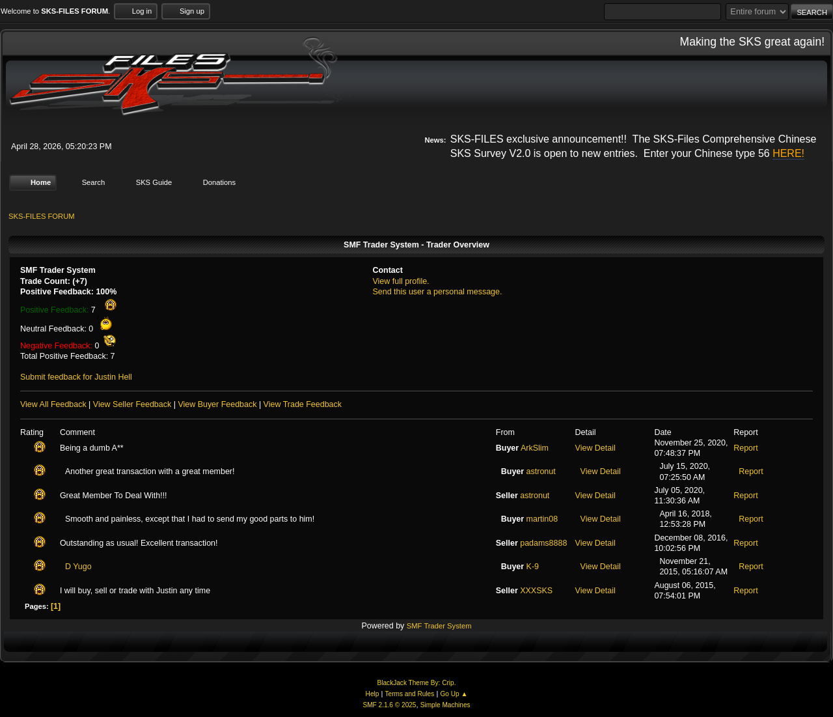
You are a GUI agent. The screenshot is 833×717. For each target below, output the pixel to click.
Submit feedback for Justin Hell (76, 377)
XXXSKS (536, 590)
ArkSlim (535, 448)
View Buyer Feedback (217, 404)
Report (745, 448)
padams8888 (543, 543)
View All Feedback (53, 404)
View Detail (595, 448)
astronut (541, 471)
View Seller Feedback (132, 404)
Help (372, 693)
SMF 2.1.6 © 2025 (389, 705)
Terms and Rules (410, 693)
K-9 (532, 566)
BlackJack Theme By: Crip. (416, 682)
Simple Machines (445, 705)
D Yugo (78, 566)
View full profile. (400, 280)
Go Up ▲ (453, 693)
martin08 (542, 519)
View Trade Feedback (303, 404)
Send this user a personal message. (437, 291)
